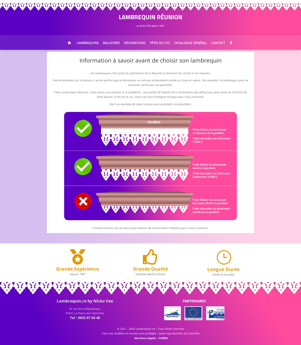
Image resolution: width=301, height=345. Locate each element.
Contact (218, 43)
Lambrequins (88, 43)
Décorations (135, 43)
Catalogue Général (190, 43)
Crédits (163, 338)
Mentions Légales (145, 338)
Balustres (111, 43)
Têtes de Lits (160, 43)
